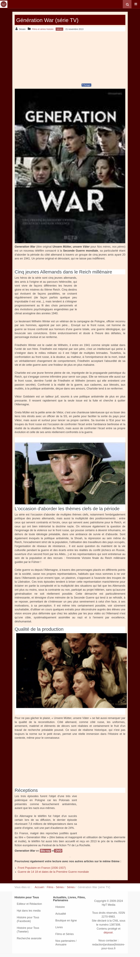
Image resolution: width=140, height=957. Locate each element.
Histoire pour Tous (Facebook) (28, 919)
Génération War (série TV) (54, 19)
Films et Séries (64, 934)
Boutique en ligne (66, 920)
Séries (71, 887)
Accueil (39, 887)
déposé (108, 932)
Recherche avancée (29, 938)
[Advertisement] (70, 56)
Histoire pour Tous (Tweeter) (28, 929)
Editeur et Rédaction (29, 903)
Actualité (60, 913)
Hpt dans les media (29, 910)
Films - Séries (55, 887)
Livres (59, 927)
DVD (58, 850)
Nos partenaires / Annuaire (65, 942)
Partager (86, 85)
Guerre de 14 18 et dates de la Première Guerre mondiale (53, 871)
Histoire (60, 906)
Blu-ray (45, 850)
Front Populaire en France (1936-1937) (42, 867)
